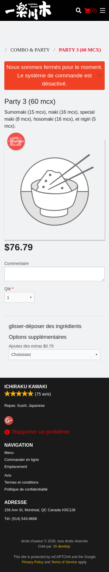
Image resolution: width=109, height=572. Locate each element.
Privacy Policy (33, 562)
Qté (19, 294)
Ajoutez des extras (54, 352)
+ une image (16, 141)
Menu (9, 452)
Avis (7, 475)
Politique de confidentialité (26, 489)
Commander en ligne (21, 459)
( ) (90, 10)
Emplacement (15, 466)
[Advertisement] (54, 34)
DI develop (61, 546)
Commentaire (54, 271)
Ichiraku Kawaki (25, 386)
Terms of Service (64, 562)
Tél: (20, 518)
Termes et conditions (21, 482)
